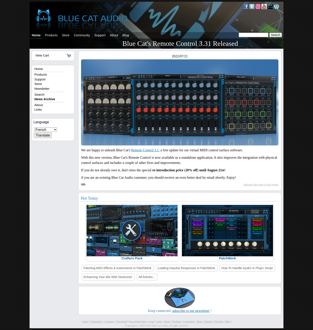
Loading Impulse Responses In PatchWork (186, 268)
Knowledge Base (138, 321)
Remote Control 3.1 (145, 150)
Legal (151, 321)
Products (51, 35)
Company (109, 321)
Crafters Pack (132, 258)
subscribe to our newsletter (191, 311)
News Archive (44, 99)
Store (66, 35)
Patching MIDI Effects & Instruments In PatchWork (117, 268)
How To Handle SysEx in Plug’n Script (247, 268)
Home (36, 35)
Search (39, 94)
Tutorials (218, 321)
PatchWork (227, 258)
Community (82, 35)
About (114, 35)
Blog (126, 35)
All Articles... (146, 277)
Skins (199, 321)
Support (99, 35)
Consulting (189, 321)
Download (121, 321)
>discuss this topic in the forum (260, 184)
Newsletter (41, 88)
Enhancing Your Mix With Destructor (107, 277)
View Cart (53, 55)
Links (38, 109)
